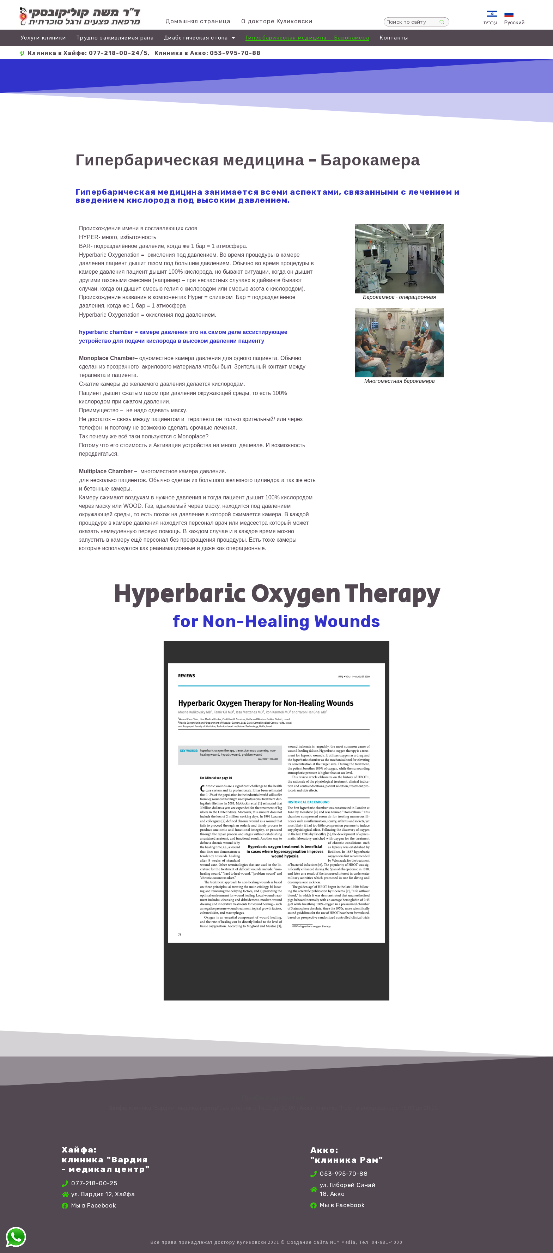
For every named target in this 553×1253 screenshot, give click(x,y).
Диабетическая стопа (199, 37)
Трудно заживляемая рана (115, 38)
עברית (490, 22)
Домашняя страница (198, 21)
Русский (514, 22)
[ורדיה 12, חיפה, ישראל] (203, 1179)
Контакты (393, 38)
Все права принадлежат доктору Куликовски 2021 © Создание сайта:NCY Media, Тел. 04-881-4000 (276, 1242)
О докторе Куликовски (276, 21)
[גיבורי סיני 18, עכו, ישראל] (432, 1179)
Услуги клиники (43, 38)
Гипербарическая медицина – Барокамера (307, 38)
